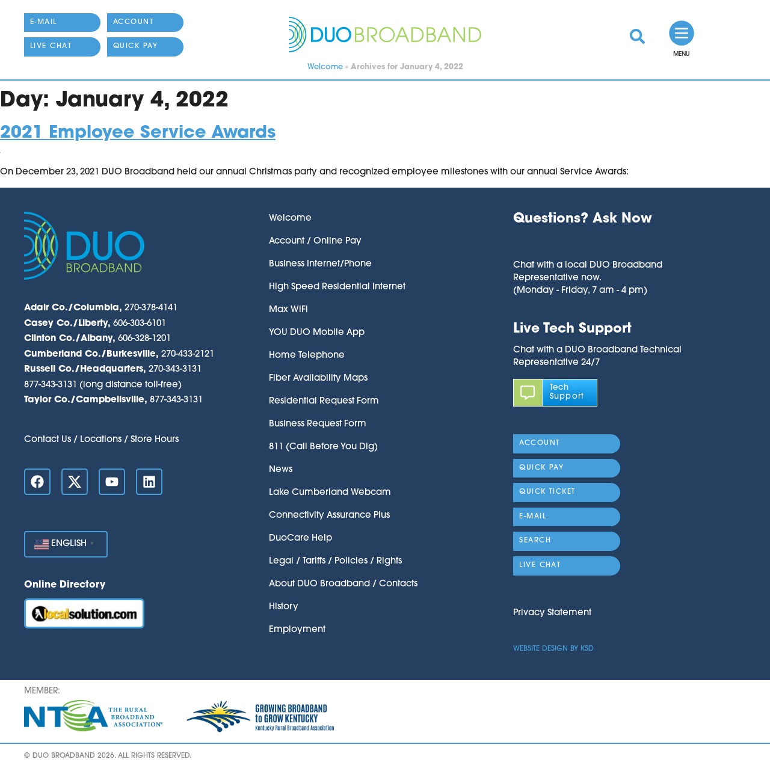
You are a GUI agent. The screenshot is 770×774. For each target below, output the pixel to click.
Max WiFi (288, 310)
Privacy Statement (552, 613)
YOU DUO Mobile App (317, 332)
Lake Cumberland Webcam (330, 492)
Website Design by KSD (553, 649)
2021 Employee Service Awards (138, 133)
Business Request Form (317, 424)
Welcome (325, 67)
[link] (637, 36)
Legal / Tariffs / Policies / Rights (335, 561)
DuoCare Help (300, 538)
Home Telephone (307, 355)
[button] (587, 244)
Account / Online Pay (315, 241)
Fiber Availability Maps (318, 378)
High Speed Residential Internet (337, 287)
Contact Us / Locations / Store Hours (101, 439)
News (280, 470)
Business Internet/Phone (320, 264)
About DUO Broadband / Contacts (343, 584)
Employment (297, 629)
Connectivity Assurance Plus (329, 515)
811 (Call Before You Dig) (323, 447)
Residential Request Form (324, 401)
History (283, 607)
